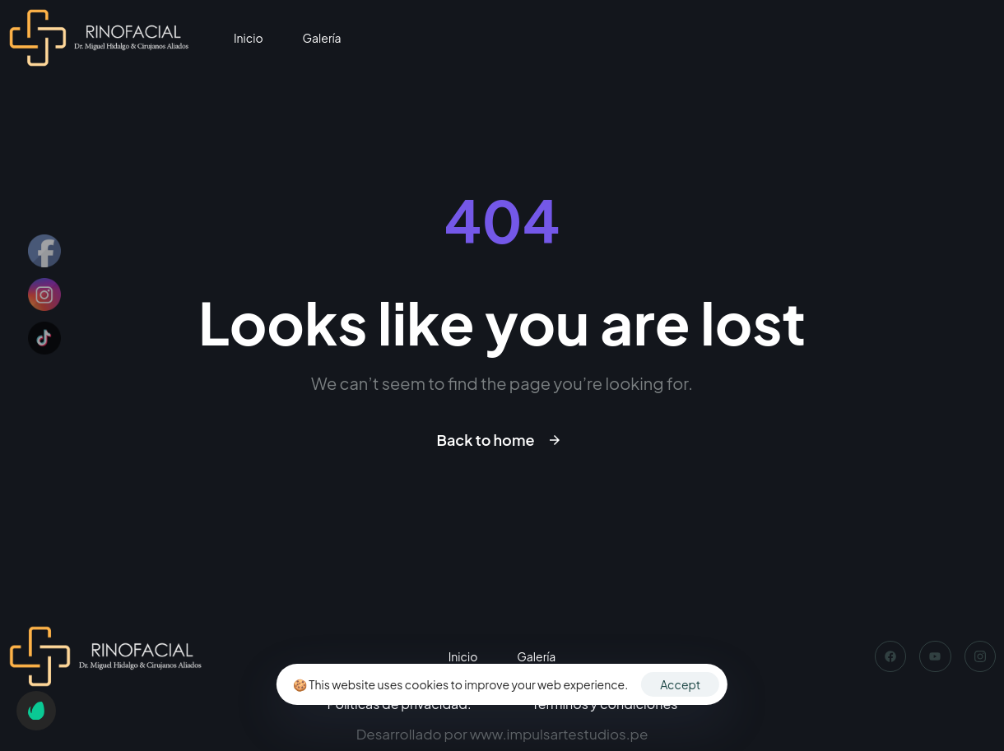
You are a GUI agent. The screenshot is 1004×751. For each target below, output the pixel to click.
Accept (680, 684)
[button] (36, 710)
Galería (322, 37)
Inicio (248, 37)
